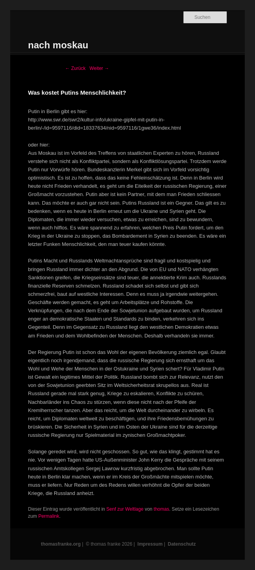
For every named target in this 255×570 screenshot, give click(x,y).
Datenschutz (182, 544)
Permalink (48, 516)
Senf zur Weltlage (125, 509)
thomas (161, 509)
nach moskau (58, 45)
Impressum (150, 544)
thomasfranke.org (61, 544)
